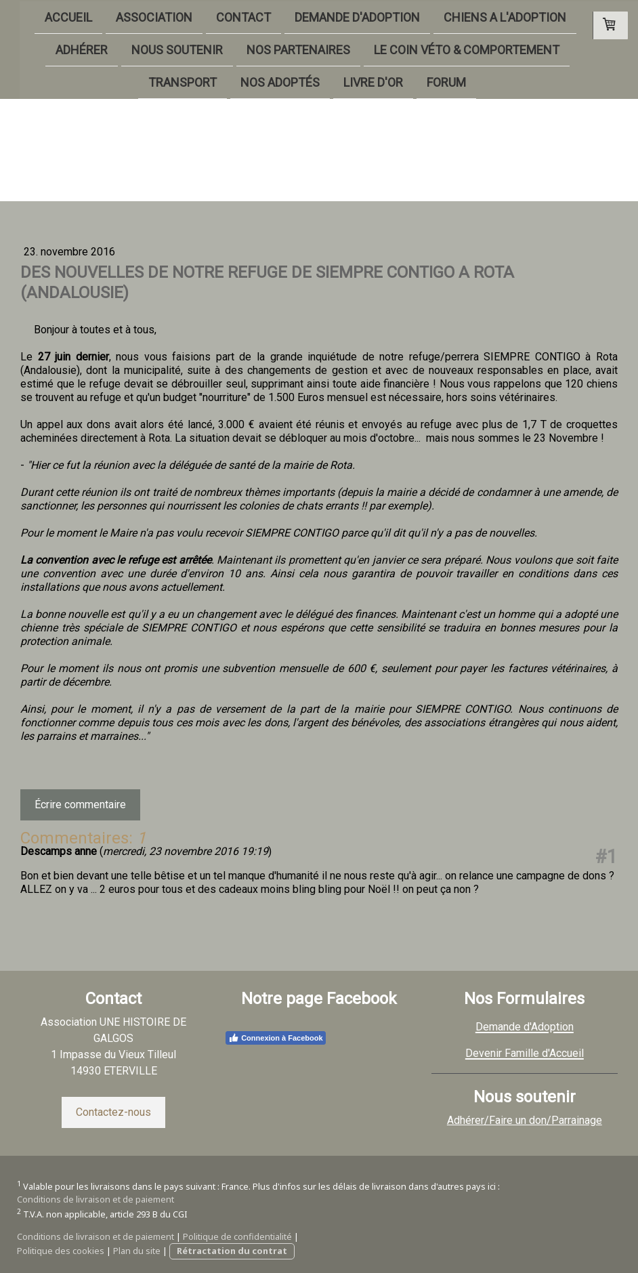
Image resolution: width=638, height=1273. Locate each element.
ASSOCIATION (133, 16)
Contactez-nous (113, 1112)
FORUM (426, 84)
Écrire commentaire (80, 804)
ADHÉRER (61, 50)
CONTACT (223, 16)
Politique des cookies (60, 1251)
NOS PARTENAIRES (278, 50)
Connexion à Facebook (275, 1037)
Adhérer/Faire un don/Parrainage (524, 1120)
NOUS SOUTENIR (157, 50)
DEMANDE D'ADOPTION (337, 16)
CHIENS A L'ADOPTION (484, 16)
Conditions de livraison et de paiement (95, 1199)
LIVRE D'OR (353, 84)
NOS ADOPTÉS (259, 84)
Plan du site (137, 1251)
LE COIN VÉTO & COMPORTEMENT (446, 50)
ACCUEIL (48, 16)
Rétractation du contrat (232, 1251)
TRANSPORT (162, 84)
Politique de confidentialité (237, 1236)
